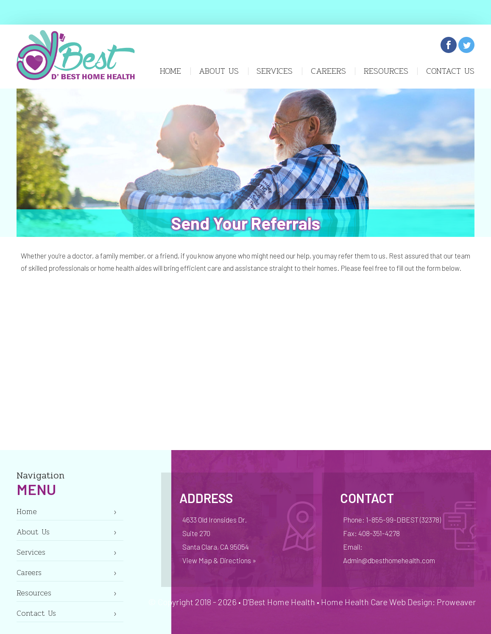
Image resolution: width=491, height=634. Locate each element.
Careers (328, 71)
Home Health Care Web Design (376, 602)
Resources (386, 71)
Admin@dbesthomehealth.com (389, 560)
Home (170, 71)
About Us (219, 71)
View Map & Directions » (219, 560)
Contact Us (450, 71)
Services (275, 71)
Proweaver (456, 602)
